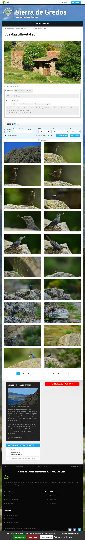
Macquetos (15, 86)
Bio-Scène (11, 450)
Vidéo (9, 132)
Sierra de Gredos (41, 11)
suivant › (67, 373)
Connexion (76, 2)
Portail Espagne (15, 452)
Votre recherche (18, 129)
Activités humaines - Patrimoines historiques (36, 104)
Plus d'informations (17, 438)
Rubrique (54, 129)
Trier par (37, 135)
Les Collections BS (52, 496)
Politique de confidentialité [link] (63, 537)
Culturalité (15, 101)
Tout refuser (33, 537)
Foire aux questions (12, 499)
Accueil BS (10, 28)
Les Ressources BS (52, 503)
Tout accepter (19, 537)
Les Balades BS (51, 499)
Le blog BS (9, 503)
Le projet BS (10, 496)
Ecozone (73, 129)
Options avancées (12, 135)
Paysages (17, 104)
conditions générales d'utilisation (49, 531)
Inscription (64, 2)
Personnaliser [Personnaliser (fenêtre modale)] (46, 537)
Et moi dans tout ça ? (62, 384)
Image (9, 129)
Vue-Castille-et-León (39, 28)
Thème (40, 129)
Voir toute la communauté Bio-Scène (23, 458)
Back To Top (77, 466)
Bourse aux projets (11, 515)
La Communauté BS (12, 519)
